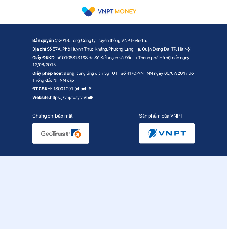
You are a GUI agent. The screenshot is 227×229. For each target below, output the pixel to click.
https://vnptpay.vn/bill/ (71, 97)
